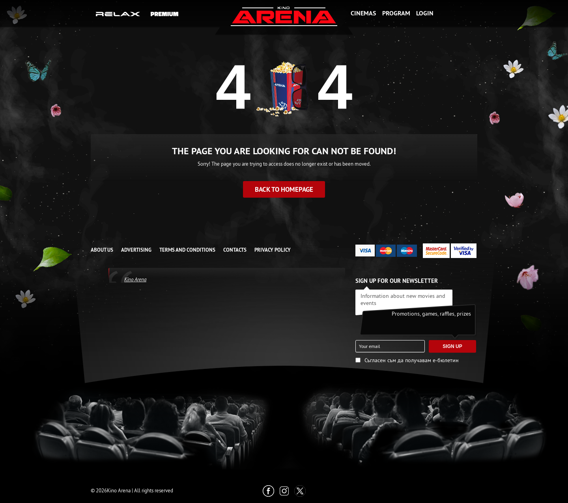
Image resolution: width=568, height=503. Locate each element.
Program (396, 13)
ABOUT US (102, 250)
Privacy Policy (272, 250)
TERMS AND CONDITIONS (187, 250)
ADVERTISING (136, 250)
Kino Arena (135, 279)
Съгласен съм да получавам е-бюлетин (411, 360)
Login (424, 13)
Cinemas (363, 13)
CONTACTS (235, 250)
